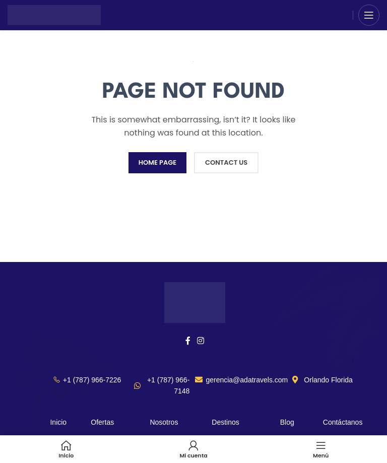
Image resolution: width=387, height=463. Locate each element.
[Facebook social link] (188, 341)
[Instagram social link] (201, 341)
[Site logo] (54, 15)
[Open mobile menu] (368, 15)
